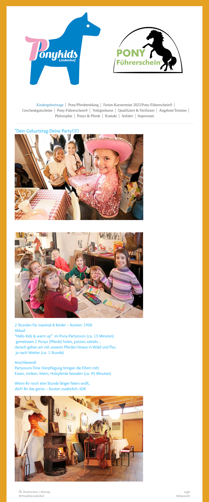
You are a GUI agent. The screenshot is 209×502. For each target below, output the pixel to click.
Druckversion (29, 492)
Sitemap (45, 492)
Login (187, 492)
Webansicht (183, 496)
